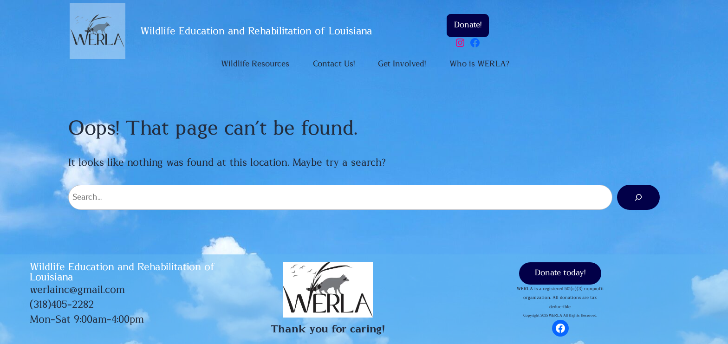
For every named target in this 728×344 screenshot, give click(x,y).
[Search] (638, 197)
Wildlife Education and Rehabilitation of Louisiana (256, 31)
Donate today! (560, 273)
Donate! (467, 25)
